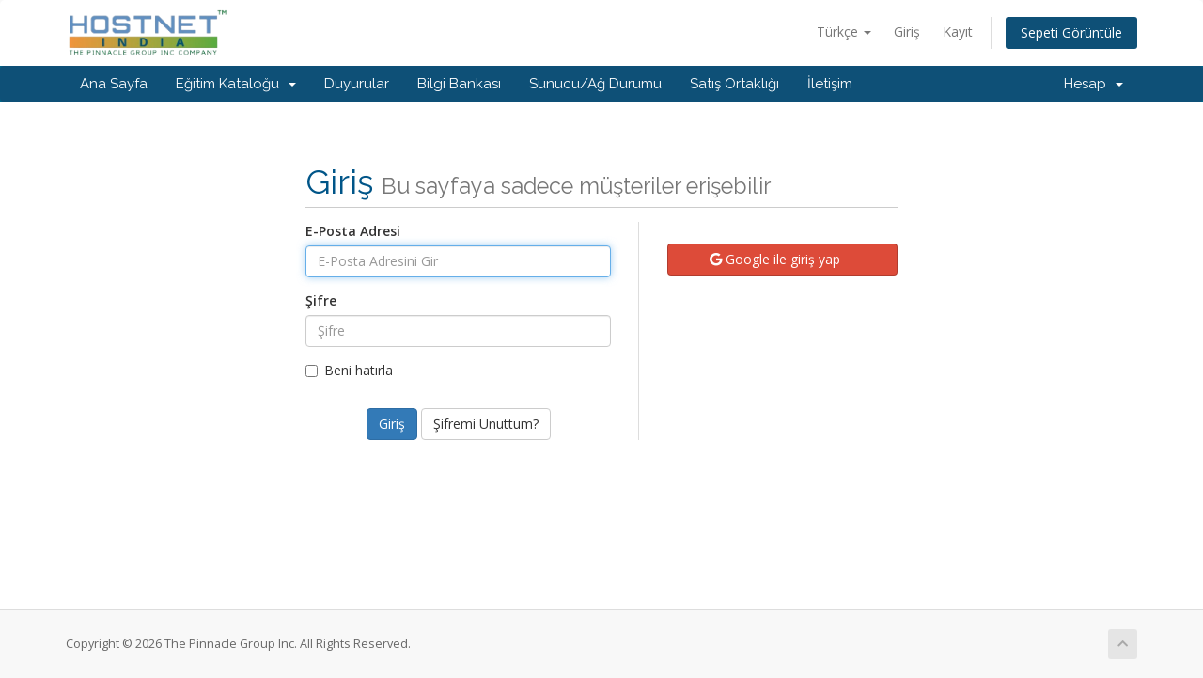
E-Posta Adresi (352, 231)
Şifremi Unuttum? (486, 424)
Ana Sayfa (114, 83)
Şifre (320, 300)
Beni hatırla (349, 370)
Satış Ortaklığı (734, 83)
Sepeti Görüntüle (1071, 32)
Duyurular (356, 83)
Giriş (907, 31)
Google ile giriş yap (775, 259)
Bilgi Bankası (459, 83)
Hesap (1093, 83)
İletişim (829, 83)
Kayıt (958, 31)
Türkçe (844, 31)
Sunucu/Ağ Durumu (595, 83)
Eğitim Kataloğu (236, 83)
